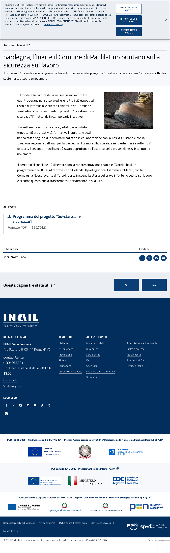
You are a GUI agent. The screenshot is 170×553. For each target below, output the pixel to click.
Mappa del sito (10, 531)
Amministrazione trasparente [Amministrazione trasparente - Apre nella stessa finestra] (142, 343)
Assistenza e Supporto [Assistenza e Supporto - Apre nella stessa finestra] (70, 371)
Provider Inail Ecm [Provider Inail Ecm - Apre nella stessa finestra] (136, 360)
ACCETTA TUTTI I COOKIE (129, 30)
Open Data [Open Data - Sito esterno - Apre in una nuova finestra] (91, 366)
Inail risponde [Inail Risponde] (10, 380)
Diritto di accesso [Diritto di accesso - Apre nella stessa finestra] (136, 349)
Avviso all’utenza (47, 523)
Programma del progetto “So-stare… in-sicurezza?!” (44, 219)
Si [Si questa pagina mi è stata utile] (126, 285)
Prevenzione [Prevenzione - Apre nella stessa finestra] (65, 355)
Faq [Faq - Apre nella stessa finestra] (88, 360)
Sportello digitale (12, 386)
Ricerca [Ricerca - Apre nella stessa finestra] (62, 360)
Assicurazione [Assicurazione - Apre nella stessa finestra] (66, 349)
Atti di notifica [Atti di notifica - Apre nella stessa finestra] (134, 355)
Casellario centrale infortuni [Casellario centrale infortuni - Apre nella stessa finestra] (100, 371)
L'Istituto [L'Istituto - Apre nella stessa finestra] (63, 343)
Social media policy (157, 540)
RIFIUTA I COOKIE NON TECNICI (128, 19)
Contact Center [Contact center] (13, 357)
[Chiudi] (166, 18)
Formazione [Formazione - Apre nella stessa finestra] (65, 366)
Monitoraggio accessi (101, 523)
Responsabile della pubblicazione (19, 523)
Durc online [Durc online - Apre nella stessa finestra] (92, 349)
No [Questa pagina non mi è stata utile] (154, 285)
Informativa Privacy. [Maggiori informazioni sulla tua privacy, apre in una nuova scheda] (53, 23)
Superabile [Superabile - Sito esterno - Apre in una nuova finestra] (91, 377)
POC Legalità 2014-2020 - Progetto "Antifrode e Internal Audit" (83, 468)
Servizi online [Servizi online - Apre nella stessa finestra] (93, 355)
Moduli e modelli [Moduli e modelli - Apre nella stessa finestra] (95, 343)
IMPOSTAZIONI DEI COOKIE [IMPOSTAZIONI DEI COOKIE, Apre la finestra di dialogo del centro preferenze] (129, 7)
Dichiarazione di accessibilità (73, 523)
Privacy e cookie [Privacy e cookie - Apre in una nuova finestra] (135, 366)
